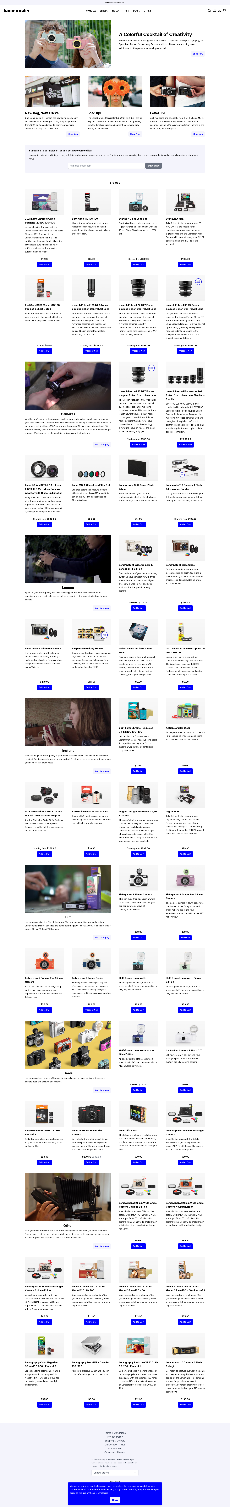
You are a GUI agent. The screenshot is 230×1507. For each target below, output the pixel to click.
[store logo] (16, 10)
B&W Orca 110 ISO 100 (85, 218)
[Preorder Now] (91, 351)
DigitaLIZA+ (173, 811)
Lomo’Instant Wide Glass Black (43, 648)
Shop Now (198, 54)
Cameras (91, 11)
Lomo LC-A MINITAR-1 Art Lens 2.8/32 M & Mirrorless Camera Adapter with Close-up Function (43, 489)
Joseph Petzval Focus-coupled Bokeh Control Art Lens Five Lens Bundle (185, 395)
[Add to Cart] (44, 264)
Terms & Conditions (115, 1432)
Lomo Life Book (128, 1130)
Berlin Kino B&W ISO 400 (90, 811)
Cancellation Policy (115, 1444)
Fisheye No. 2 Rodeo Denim (87, 978)
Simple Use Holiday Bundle (87, 648)
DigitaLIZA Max (175, 218)
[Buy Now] (185, 937)
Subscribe (154, 165)
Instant (116, 11)
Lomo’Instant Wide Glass (180, 564)
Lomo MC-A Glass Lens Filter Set (91, 485)
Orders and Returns (115, 1452)
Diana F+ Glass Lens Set (133, 218)
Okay (115, 1500)
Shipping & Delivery (115, 1440)
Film (127, 11)
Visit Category (102, 444)
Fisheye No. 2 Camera (135, 894)
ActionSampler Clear (178, 727)
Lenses (104, 11)
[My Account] (214, 10)
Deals (136, 11)
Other (147, 11)
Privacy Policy (115, 1436)
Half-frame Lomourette (132, 978)
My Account (115, 1448)
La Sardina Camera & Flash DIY (184, 1050)
